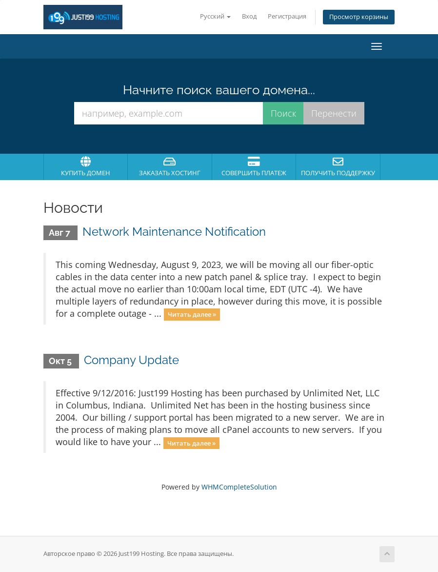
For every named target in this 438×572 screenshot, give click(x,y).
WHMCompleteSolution (239, 486)
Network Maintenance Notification (174, 232)
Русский (215, 16)
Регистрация (287, 16)
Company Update (131, 360)
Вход (249, 16)
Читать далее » (192, 314)
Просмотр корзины (358, 17)
